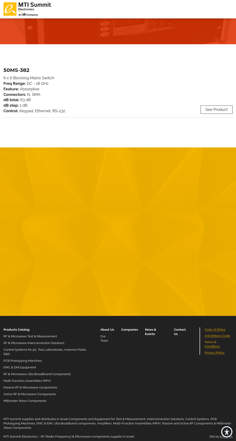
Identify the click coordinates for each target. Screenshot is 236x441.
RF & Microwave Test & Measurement (30, 336)
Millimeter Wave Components (24, 401)
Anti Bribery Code (217, 336)
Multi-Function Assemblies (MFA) (27, 380)
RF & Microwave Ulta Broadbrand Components (37, 374)
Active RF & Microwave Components (29, 394)
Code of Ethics (215, 329)
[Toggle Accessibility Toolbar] (226, 431)
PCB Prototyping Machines (22, 360)
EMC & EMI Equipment (19, 367)
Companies (129, 329)
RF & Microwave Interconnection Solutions (33, 343)
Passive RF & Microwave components (30, 387)
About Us (107, 329)
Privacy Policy (214, 352)
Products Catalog (16, 329)
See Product (216, 109)
